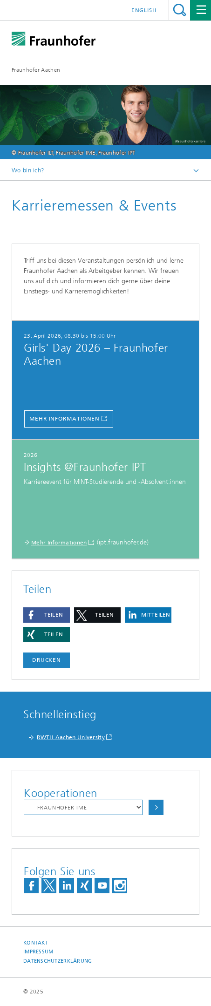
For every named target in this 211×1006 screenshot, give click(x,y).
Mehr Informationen (64, 418)
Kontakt (35, 943)
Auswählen (156, 807)
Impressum (38, 952)
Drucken (46, 660)
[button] (46, 615)
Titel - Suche (179, 10)
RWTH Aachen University (71, 737)
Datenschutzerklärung (57, 961)
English (144, 10)
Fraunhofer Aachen (36, 70)
